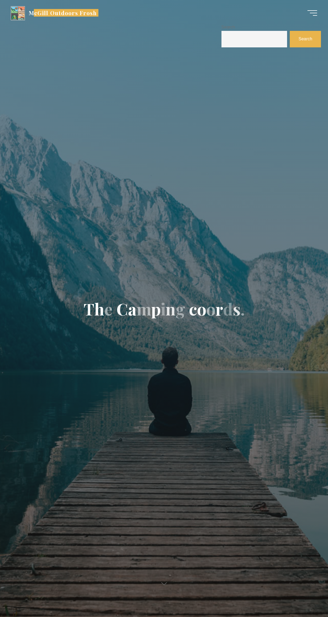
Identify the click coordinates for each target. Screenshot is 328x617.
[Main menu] (312, 13)
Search (228, 27)
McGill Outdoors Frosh (63, 13)
